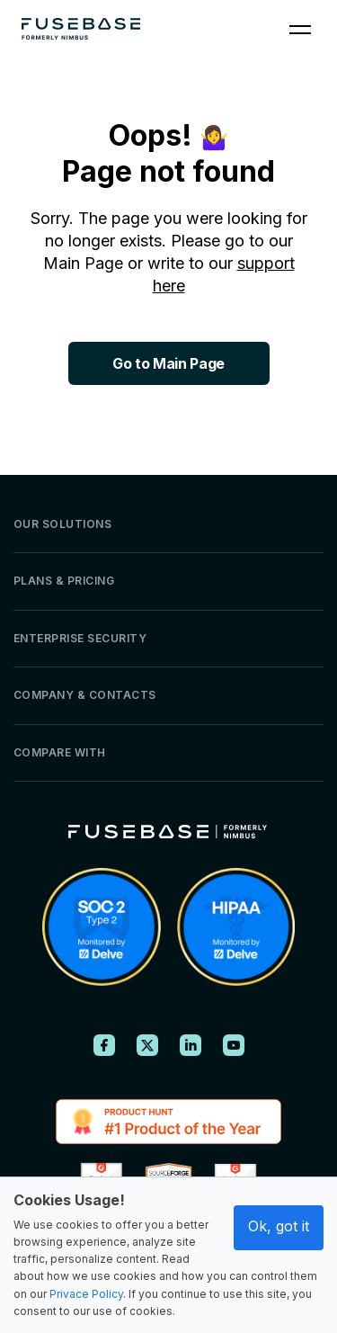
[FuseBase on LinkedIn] (190, 1045)
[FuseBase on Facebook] (104, 1045)
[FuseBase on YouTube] (233, 1045)
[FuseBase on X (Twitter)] (147, 1045)
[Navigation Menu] (300, 28)
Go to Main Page (168, 363)
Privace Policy (86, 1294)
